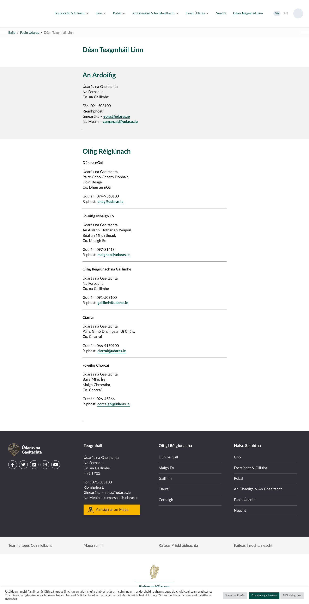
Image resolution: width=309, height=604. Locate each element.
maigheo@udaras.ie (113, 255)
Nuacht (240, 510)
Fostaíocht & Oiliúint (250, 468)
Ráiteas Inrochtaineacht (253, 546)
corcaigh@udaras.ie (113, 404)
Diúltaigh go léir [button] (292, 595)
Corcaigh (166, 500)
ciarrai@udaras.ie (111, 351)
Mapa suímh (94, 546)
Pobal (238, 479)
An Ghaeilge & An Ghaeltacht (258, 489)
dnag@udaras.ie (110, 202)
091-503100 (102, 482)
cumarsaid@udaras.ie (120, 122)
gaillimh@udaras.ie (112, 303)
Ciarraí (164, 489)
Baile (11, 32)
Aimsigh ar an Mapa (112, 510)
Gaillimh (165, 479)
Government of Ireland (154, 578)
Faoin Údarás (29, 32)
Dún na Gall (168, 457)
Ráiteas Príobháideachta (178, 546)
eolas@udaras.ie (116, 116)
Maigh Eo (166, 468)
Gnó (237, 457)
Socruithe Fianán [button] (234, 595)
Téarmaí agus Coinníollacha (30, 546)
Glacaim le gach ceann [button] (264, 595)
